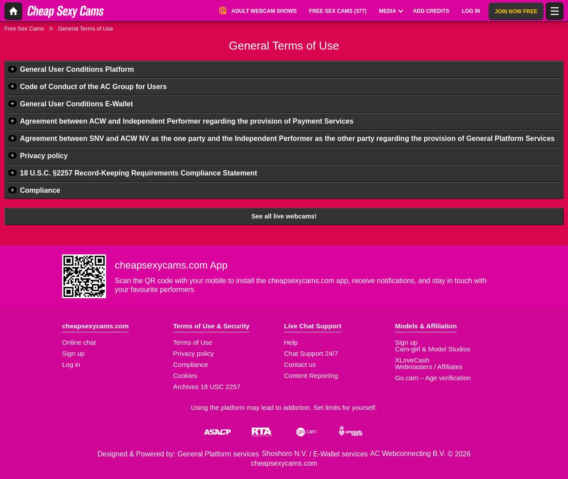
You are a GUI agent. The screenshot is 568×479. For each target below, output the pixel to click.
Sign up (73, 353)
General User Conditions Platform (77, 69)
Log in (71, 364)
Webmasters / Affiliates (428, 366)
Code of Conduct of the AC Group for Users (93, 86)
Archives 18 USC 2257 (207, 386)
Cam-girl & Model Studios (432, 349)
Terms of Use (192, 342)
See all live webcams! (283, 216)
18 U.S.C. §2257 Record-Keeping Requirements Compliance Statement (138, 173)
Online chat (79, 342)
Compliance (40, 190)
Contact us (300, 364)
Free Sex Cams (24, 28)
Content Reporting (311, 375)
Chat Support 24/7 (311, 353)
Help (291, 342)
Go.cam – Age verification (433, 378)
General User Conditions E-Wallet (76, 104)
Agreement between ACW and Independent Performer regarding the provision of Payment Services (187, 121)
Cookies (185, 375)
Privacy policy (44, 156)
